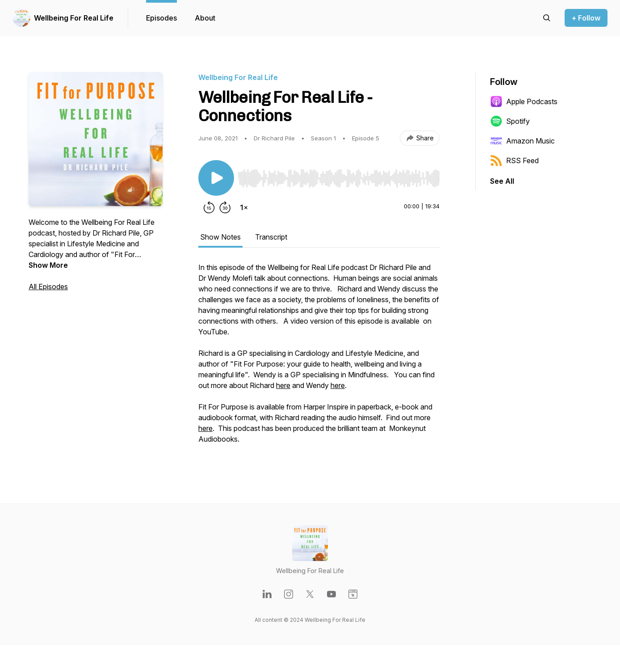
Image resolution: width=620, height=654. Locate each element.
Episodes (161, 17)
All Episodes (48, 286)
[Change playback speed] (244, 207)
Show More (48, 265)
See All (502, 181)
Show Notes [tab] (220, 236)
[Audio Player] (339, 175)
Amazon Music (522, 141)
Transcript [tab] (271, 236)
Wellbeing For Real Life (73, 17)
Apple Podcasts (523, 101)
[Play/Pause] (216, 178)
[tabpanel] (319, 357)
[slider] (339, 178)
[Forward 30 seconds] (225, 207)
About (205, 17)
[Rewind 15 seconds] (209, 207)
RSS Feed (514, 160)
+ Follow (586, 17)
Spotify (510, 121)
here (283, 385)
